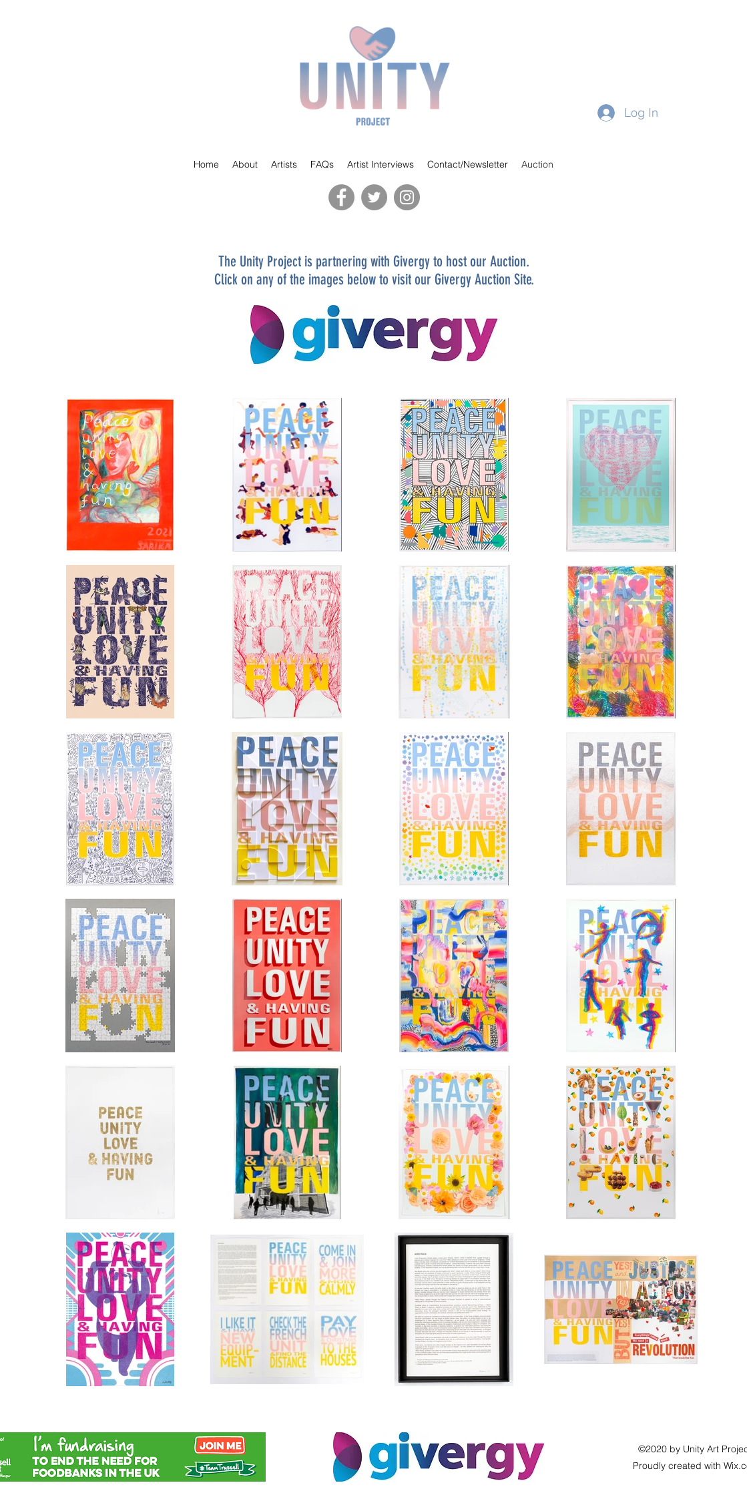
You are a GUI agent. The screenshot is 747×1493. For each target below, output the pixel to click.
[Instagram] (407, 197)
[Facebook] (341, 197)
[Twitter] (374, 197)
